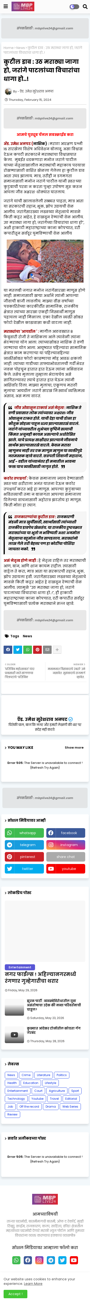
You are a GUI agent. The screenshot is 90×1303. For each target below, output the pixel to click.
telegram (28, 844)
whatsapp (27, 833)
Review (12, 1114)
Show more (74, 747)
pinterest (27, 856)
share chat (66, 856)
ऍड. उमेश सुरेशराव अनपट (42, 719)
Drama (51, 1107)
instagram (69, 844)
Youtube (37, 1099)
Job (10, 1107)
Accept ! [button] (15, 1294)
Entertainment (17, 1091)
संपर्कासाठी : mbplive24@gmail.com (45, 28)
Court (38, 1091)
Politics (62, 1075)
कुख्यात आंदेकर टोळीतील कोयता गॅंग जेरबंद (54, 1030)
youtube (69, 868)
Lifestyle (50, 1083)
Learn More (33, 1283)
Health (12, 1083)
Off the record (29, 1107)
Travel (54, 1099)
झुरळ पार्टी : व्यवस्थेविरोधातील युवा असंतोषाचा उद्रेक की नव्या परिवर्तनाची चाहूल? (54, 1005)
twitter (27, 868)
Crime (26, 1075)
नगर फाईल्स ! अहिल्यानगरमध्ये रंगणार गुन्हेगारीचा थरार (40, 977)
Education (30, 1083)
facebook (69, 833)
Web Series (70, 1107)
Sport (75, 1091)
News (20, 48)
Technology (16, 1099)
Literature (43, 1075)
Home (9, 48)
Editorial (71, 1099)
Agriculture (57, 1091)
